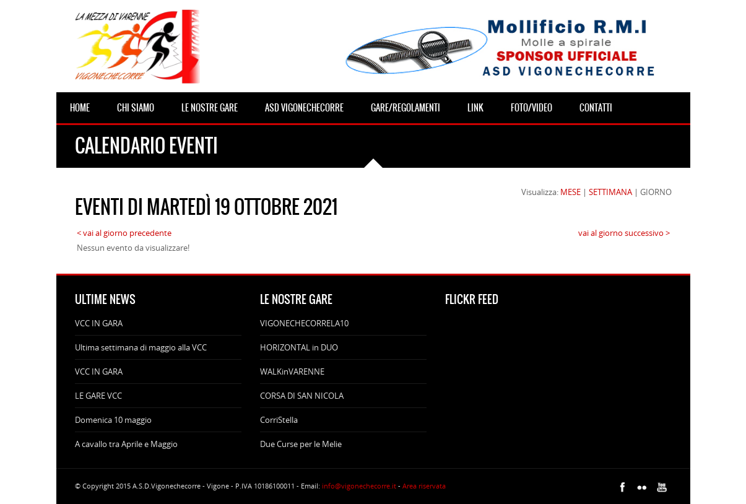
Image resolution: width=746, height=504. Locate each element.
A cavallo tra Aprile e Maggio (126, 444)
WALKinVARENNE (292, 371)
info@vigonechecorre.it (359, 485)
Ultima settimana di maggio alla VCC (141, 347)
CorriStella (279, 419)
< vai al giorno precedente (124, 232)
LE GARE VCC (98, 395)
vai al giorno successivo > (624, 232)
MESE (570, 192)
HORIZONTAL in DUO (299, 347)
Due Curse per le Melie (301, 444)
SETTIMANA (610, 192)
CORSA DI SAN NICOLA (302, 395)
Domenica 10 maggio (113, 419)
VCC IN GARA (99, 323)
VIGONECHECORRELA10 (304, 323)
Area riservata (424, 485)
